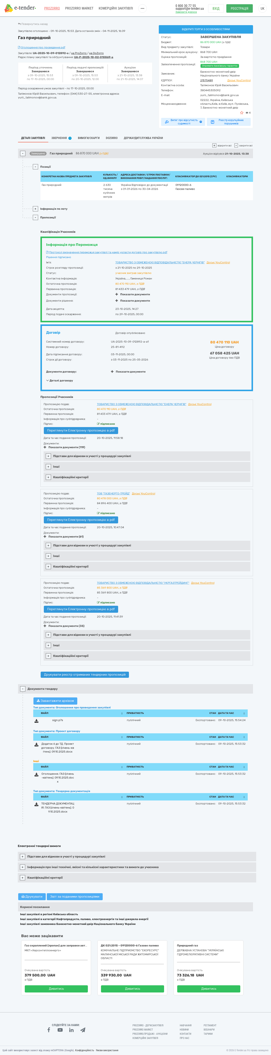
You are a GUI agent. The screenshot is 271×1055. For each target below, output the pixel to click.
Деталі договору (59, 380)
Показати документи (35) (64, 626)
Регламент (210, 1025)
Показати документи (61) (64, 536)
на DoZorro (96, 53)
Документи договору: (61, 371)
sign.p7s (57, 720)
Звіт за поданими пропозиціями (74, 896)
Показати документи (132, 294)
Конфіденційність (84, 1050)
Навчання (186, 1025)
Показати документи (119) (64, 447)
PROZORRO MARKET (79, 8)
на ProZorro (79, 53)
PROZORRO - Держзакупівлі (148, 1025)
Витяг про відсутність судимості (183, 122)
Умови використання (107, 1050)
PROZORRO (52, 8)
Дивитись (56, 989)
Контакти (185, 1033)
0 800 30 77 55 (186, 6)
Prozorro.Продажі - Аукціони (150, 1033)
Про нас (184, 1038)
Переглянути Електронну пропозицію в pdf (81, 430)
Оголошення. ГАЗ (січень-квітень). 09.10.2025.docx (57, 777)
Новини (184, 1029)
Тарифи (208, 1033)
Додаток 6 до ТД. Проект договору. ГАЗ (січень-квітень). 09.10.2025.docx (57, 747)
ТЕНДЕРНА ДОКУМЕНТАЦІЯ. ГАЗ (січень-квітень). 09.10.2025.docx (57, 807)
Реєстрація (239, 9)
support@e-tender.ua (190, 9)
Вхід (216, 9)
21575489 (206, 80)
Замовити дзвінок (186, 12)
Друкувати (32, 896)
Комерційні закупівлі (116, 8)
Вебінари (209, 1029)
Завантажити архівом (55, 701)
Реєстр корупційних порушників (227, 122)
